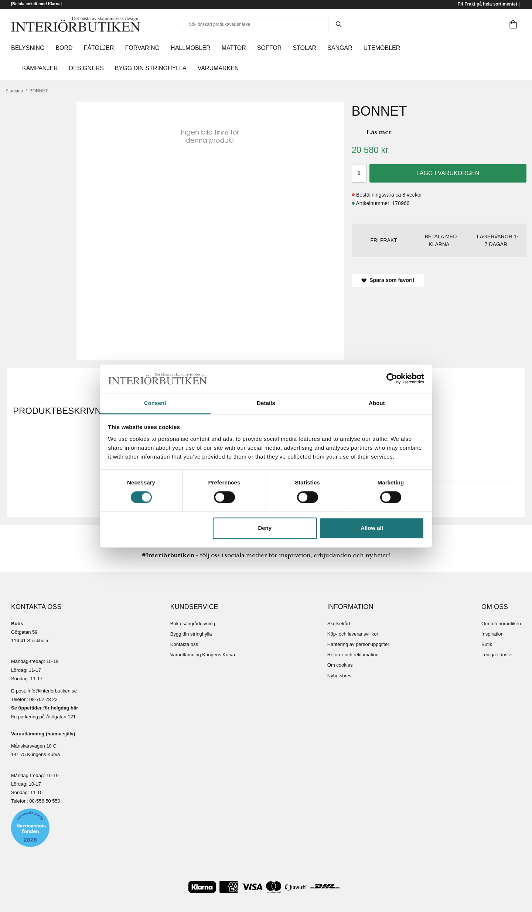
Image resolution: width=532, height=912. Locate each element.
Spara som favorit (388, 280)
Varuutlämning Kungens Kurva (202, 654)
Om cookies (340, 665)
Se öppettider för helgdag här (44, 708)
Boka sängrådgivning (192, 623)
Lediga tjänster (497, 654)
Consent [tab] (155, 403)
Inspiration (492, 634)
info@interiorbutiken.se (52, 691)
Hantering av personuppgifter (358, 644)
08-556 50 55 (43, 801)
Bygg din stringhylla (191, 634)
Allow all (372, 528)
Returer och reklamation (353, 654)
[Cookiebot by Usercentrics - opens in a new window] (391, 378)
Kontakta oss (184, 644)
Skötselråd (338, 623)
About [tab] (377, 403)
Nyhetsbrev (339, 675)
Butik (486, 644)
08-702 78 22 (43, 699)
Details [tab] (266, 403)
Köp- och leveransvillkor (352, 634)
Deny (265, 528)
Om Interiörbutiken (501, 623)
